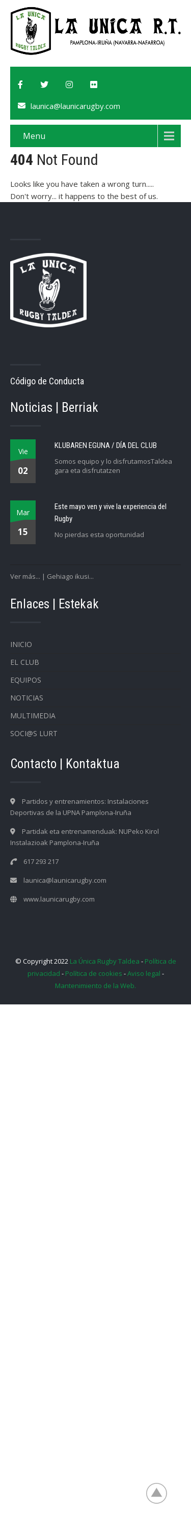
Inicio (21, 644)
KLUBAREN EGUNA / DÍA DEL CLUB (105, 445)
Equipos (25, 680)
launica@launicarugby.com (75, 106)
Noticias (26, 698)
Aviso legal (143, 973)
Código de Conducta (47, 381)
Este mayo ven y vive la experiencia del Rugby (110, 512)
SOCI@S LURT (34, 733)
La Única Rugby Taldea (105, 961)
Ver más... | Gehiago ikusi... (52, 576)
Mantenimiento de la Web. (95, 985)
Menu (34, 136)
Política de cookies (93, 973)
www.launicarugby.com (59, 899)
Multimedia (33, 715)
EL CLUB (24, 662)
